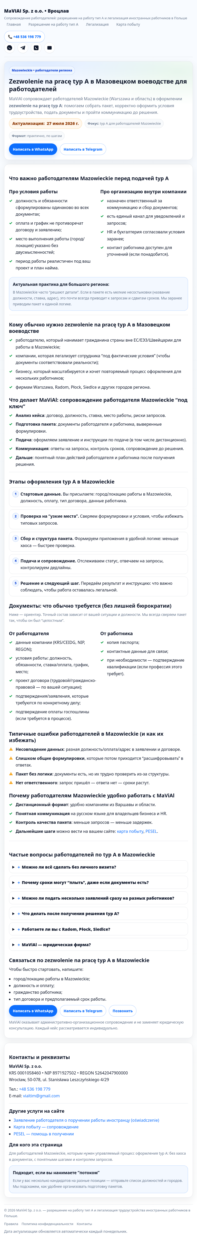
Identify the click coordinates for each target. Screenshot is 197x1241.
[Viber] (36, 47)
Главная (14, 24)
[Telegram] (22, 47)
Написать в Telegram (83, 149)
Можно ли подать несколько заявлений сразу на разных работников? (98, 898)
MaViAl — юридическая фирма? (56, 944)
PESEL (151, 831)
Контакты (84, 1223)
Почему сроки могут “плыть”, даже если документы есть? (85, 882)
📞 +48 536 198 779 (24, 36)
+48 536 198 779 (34, 1089)
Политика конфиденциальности (47, 1223)
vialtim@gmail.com (41, 1096)
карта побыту (130, 831)
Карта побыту (128, 24)
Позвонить (123, 1010)
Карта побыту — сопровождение (46, 1127)
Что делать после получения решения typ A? (70, 913)
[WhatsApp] (9, 47)
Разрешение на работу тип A (53, 24)
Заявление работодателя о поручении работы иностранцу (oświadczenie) (86, 1120)
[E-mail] (49, 47)
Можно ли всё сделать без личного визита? (69, 867)
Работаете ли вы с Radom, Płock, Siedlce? (66, 929)
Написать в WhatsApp (33, 149)
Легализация (97, 24)
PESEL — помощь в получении (44, 1134)
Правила (11, 1223)
